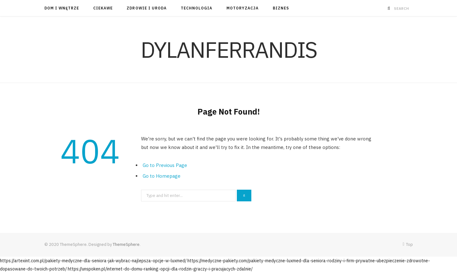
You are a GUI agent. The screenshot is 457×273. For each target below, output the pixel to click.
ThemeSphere (126, 244)
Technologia (197, 8)
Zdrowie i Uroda (147, 8)
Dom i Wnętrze (61, 8)
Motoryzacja (242, 8)
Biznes (281, 8)
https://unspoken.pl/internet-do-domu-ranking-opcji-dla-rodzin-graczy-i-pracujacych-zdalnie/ (160, 269)
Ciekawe (103, 8)
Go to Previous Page (165, 165)
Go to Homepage (161, 176)
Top (408, 244)
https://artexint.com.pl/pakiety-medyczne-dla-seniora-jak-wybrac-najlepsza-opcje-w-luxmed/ (93, 261)
